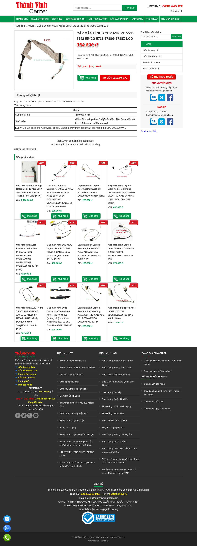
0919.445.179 (152, 111)
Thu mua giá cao (170, 19)
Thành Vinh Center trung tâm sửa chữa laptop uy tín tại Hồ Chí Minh (76, 443)
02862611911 (152, 87)
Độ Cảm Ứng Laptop (70, 396)
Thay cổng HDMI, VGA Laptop (117, 406)
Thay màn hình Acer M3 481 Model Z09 (77, 405)
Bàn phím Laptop (151, 68)
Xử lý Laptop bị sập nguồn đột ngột (77, 434)
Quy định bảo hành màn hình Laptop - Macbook (162, 393)
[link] (31, 12)
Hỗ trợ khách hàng (154, 376)
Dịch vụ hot (65, 353)
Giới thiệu (57, 19)
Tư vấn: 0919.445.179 (115, 77)
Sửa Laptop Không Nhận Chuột (117, 360)
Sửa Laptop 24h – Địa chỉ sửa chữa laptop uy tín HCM (119, 450)
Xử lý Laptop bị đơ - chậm (72, 420)
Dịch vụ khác (108, 353)
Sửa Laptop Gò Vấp (111, 392)
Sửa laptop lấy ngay (69, 381)
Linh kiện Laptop (98, 19)
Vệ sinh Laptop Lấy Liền (71, 374)
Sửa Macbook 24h (75, 19)
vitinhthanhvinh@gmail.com (159, 90)
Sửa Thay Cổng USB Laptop (116, 374)
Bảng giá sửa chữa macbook (158, 371)
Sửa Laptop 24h (39, 19)
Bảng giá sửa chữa (153, 353)
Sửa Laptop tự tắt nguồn (114, 441)
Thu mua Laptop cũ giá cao (73, 360)
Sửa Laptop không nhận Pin (73, 413)
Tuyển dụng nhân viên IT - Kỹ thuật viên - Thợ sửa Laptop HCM (119, 471)
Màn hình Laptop (151, 62)
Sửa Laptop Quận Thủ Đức (115, 399)
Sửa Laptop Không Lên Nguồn (117, 434)
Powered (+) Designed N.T (99, 541)
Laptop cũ (137, 19)
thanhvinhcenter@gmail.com (159, 115)
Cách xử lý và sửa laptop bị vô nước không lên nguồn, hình (77, 464)
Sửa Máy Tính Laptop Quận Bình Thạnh (118, 383)
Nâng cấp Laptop (68, 427)
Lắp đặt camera (119, 19)
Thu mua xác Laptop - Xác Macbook (77, 367)
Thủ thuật (152, 19)
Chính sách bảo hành (154, 384)
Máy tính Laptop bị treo (113, 427)
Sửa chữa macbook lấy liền (73, 389)
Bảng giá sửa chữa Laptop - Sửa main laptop (163, 362)
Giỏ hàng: (176, 11)
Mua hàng (32, 216)
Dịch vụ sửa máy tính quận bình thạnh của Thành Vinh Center (120, 461)
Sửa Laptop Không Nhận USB (116, 367)
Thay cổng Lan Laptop (113, 413)
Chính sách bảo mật (153, 401)
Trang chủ (22, 19)
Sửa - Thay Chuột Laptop (114, 420)
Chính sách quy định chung (157, 408)
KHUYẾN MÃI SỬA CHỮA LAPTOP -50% (77, 454)
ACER (31, 26)
